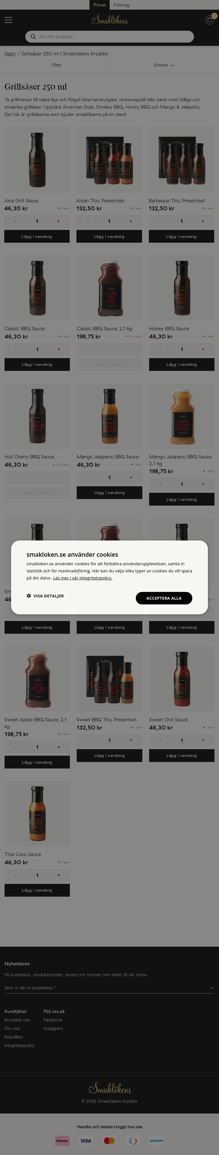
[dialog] (109, 577)
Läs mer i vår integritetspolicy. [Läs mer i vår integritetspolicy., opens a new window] (82, 578)
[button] (45, 595)
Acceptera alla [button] (164, 598)
